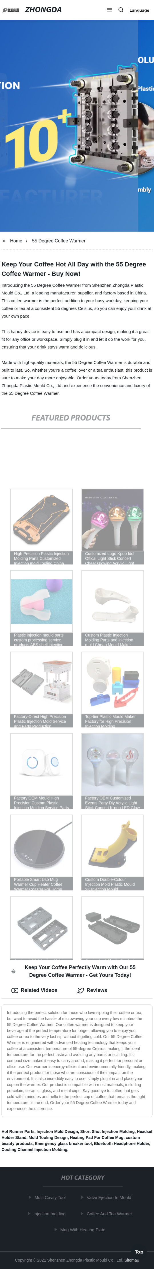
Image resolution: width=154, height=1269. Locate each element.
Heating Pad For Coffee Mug (96, 1137)
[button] (109, 10)
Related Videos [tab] (34, 990)
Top (139, 1251)
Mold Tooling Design (48, 1137)
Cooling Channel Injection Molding (34, 1149)
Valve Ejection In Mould (110, 1197)
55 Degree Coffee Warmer (58, 240)
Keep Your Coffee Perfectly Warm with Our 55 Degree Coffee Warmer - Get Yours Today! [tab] (73, 971)
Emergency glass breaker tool (63, 1143)
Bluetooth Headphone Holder (121, 1143)
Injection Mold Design (57, 1131)
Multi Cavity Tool (51, 1197)
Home (16, 240)
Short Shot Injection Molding (107, 1131)
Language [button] (139, 10)
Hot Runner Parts (17, 1131)
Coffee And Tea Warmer (111, 1213)
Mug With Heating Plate (84, 1229)
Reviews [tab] (92, 990)
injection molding (51, 1213)
